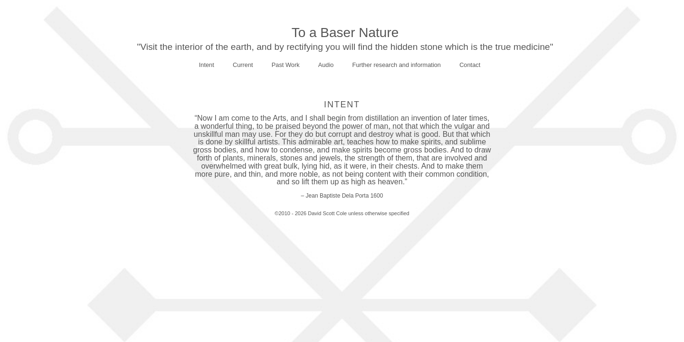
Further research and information (396, 64)
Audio (326, 64)
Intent (206, 64)
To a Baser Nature (345, 32)
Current (243, 64)
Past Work (286, 64)
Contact (469, 64)
